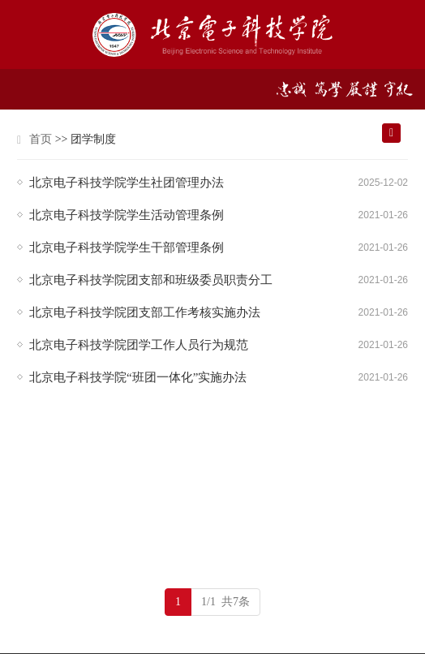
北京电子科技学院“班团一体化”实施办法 (138, 377)
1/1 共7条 (225, 602)
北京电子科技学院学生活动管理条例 (126, 215)
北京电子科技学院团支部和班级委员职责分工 (151, 279)
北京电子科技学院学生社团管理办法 (126, 182)
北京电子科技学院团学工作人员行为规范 (138, 344)
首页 (40, 139)
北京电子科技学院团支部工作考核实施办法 (144, 312)
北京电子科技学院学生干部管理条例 (126, 247)
